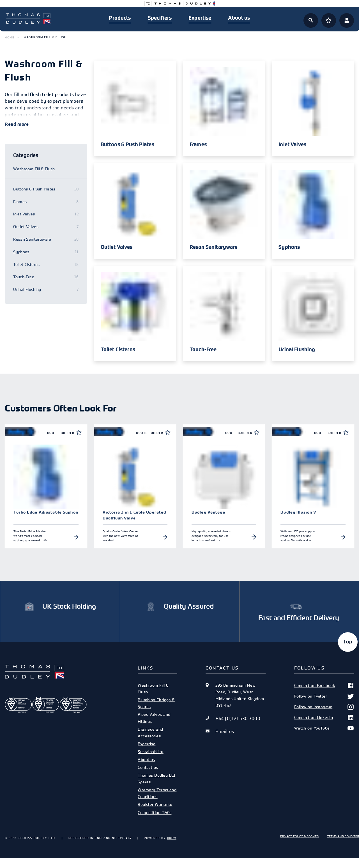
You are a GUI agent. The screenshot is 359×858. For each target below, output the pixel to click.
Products (120, 18)
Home (9, 37)
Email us (224, 731)
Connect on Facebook (324, 685)
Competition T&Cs (154, 812)
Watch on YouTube (324, 728)
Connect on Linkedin (324, 717)
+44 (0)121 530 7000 (237, 718)
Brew (171, 838)
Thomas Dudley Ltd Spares (156, 778)
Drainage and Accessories (150, 732)
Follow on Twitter (324, 696)
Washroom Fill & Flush (153, 688)
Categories (25, 155)
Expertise (199, 18)
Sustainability (150, 751)
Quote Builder (60, 433)
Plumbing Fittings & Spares (156, 703)
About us (239, 18)
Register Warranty (155, 804)
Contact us (148, 767)
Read (10, 124)
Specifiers (160, 18)
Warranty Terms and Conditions (157, 793)
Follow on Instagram (324, 706)
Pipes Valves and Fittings (154, 718)
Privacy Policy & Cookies (299, 836)
